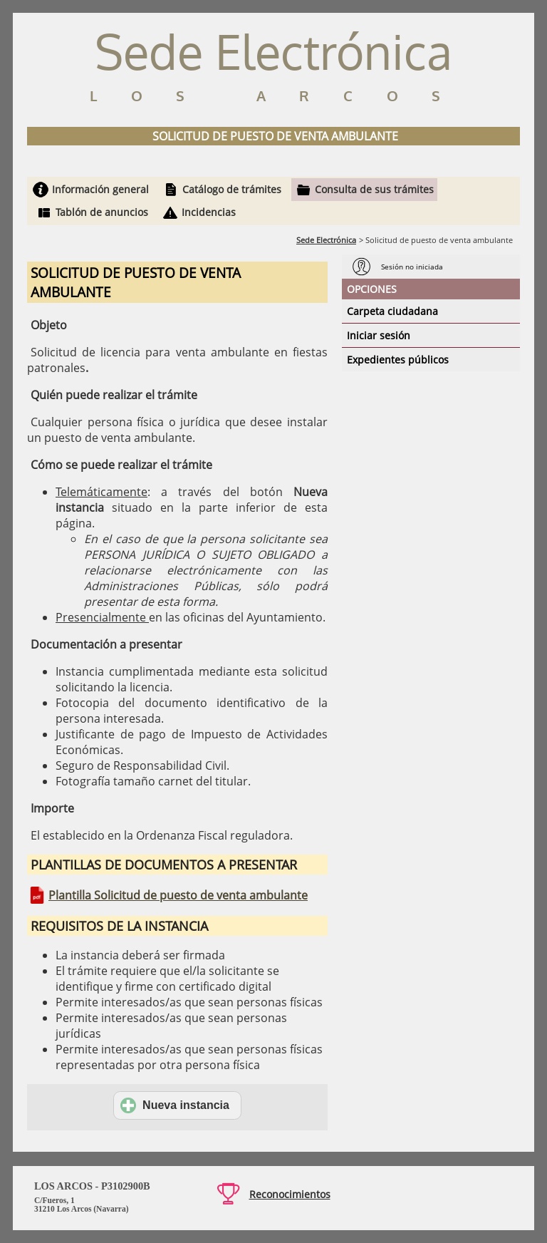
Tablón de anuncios (102, 212)
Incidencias (209, 212)
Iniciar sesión (378, 335)
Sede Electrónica (326, 239)
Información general (100, 189)
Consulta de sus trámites (374, 189)
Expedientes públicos (398, 359)
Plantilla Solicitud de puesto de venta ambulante (178, 895)
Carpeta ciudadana (392, 311)
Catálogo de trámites (231, 189)
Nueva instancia (174, 1105)
